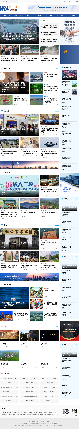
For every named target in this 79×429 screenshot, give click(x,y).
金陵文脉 (23, 364)
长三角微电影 (43, 414)
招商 (45, 15)
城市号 (73, 15)
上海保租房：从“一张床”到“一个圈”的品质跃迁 (29, 152)
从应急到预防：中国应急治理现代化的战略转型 (49, 59)
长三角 (22, 15)
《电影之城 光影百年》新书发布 (49, 243)
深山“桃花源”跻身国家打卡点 (49, 212)
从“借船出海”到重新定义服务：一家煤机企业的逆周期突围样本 (66, 91)
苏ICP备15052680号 (55, 423)
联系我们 (48, 421)
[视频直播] (76, 256)
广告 (57, 168)
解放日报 (4, 412)
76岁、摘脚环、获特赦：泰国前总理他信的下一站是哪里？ (9, 60)
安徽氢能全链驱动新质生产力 (66, 149)
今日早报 (56, 412)
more (76, 67)
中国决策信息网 (35, 414)
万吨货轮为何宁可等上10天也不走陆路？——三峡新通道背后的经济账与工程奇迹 (49, 26)
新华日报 (26, 412)
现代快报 (36, 412)
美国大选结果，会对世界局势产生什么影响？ (66, 393)
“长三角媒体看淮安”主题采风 (66, 222)
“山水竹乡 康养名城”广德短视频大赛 (66, 213)
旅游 (56, 15)
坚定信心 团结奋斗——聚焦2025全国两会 (66, 377)
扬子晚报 (31, 412)
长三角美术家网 (51, 414)
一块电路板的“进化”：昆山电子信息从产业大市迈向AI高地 (66, 83)
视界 (67, 15)
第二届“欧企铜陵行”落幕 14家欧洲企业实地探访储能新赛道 (49, 130)
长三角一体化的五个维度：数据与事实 (50, 75)
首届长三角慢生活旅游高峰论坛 (66, 238)
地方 (28, 15)
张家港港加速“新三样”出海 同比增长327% (66, 157)
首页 (5, 15)
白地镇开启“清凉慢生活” (28, 212)
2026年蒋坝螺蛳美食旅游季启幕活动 (69, 266)
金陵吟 (23, 344)
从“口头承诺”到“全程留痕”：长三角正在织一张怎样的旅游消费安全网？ (51, 88)
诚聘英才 (43, 421)
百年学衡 (3, 344)
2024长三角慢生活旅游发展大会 (66, 230)
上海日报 (9, 412)
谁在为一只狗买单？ (50, 290)
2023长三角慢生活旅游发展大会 (66, 296)
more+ (57, 110)
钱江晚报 (51, 412)
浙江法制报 (4, 414)
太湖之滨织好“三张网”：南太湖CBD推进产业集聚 (66, 142)
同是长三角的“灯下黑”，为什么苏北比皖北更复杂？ (51, 315)
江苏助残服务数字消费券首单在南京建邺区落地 (9, 152)
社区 (51, 15)
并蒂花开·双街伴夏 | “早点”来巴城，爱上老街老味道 (49, 190)
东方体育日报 (20, 412)
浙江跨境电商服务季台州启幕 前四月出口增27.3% (66, 167)
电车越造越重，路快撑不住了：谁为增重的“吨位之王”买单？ (49, 33)
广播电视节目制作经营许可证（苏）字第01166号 (24, 425)
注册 (68, 1)
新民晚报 (14, 412)
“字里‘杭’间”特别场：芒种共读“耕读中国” (29, 266)
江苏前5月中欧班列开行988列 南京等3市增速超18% (69, 77)
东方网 (14, 414)
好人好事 (44, 344)
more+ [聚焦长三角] (57, 68)
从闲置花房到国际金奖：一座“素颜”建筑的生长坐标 (49, 266)
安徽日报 (10, 414)
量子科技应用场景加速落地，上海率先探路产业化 (66, 133)
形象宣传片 (44, 364)
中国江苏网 (19, 414)
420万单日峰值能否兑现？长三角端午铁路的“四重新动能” (50, 100)
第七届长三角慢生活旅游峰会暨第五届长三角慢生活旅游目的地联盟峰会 (66, 248)
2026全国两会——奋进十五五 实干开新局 (69, 354)
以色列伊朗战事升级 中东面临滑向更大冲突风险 (66, 360)
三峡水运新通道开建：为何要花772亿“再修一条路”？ (29, 59)
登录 (63, 1)
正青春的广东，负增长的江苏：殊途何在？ (21, 315)
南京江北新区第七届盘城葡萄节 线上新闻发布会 (66, 306)
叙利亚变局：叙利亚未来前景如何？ (66, 384)
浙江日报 (46, 412)
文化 (33, 15)
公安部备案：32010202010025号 (42, 425)
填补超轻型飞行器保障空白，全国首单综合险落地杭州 (49, 153)
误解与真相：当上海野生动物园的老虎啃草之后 (21, 99)
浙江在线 (29, 414)
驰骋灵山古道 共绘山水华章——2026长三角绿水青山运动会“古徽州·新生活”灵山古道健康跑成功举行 (9, 214)
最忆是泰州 (4, 364)
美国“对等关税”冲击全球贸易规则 (66, 368)
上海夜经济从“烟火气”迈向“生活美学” (66, 107)
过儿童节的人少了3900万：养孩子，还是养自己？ (51, 304)
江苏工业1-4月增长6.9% (66, 115)
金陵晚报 (41, 412)
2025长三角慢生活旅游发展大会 (69, 208)
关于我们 (34, 421)
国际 (16, 15)
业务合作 (38, 421)
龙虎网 (24, 414)
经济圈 (39, 15)
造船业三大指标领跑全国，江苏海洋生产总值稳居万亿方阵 (66, 100)
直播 (62, 15)
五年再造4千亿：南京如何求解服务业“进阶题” (66, 125)
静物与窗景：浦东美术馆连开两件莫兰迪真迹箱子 (9, 266)
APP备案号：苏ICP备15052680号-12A (57, 425)
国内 (10, 15)
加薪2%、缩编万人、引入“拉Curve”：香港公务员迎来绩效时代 (49, 40)
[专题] (76, 344)
